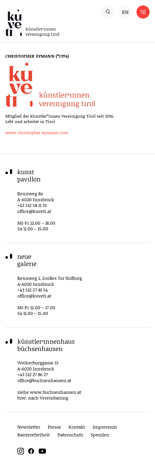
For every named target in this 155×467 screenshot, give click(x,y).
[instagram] (20, 453)
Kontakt (77, 427)
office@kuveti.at (34, 211)
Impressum (105, 427)
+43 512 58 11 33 (32, 205)
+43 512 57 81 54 (32, 289)
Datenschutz (70, 434)
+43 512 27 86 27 (32, 374)
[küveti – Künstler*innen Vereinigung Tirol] (41, 23)
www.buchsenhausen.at (55, 392)
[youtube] (42, 453)
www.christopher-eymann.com (36, 132)
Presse (54, 427)
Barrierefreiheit (33, 434)
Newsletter (28, 427)
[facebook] (31, 453)
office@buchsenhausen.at (44, 380)
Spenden (100, 434)
